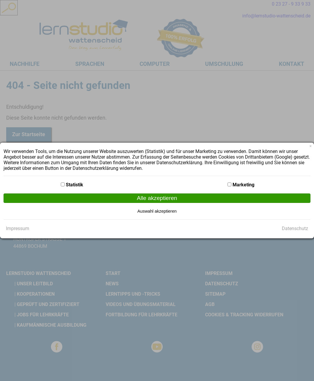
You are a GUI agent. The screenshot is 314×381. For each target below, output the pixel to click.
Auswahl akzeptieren (157, 211)
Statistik (74, 185)
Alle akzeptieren (157, 198)
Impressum (17, 228)
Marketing (243, 185)
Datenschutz (295, 228)
